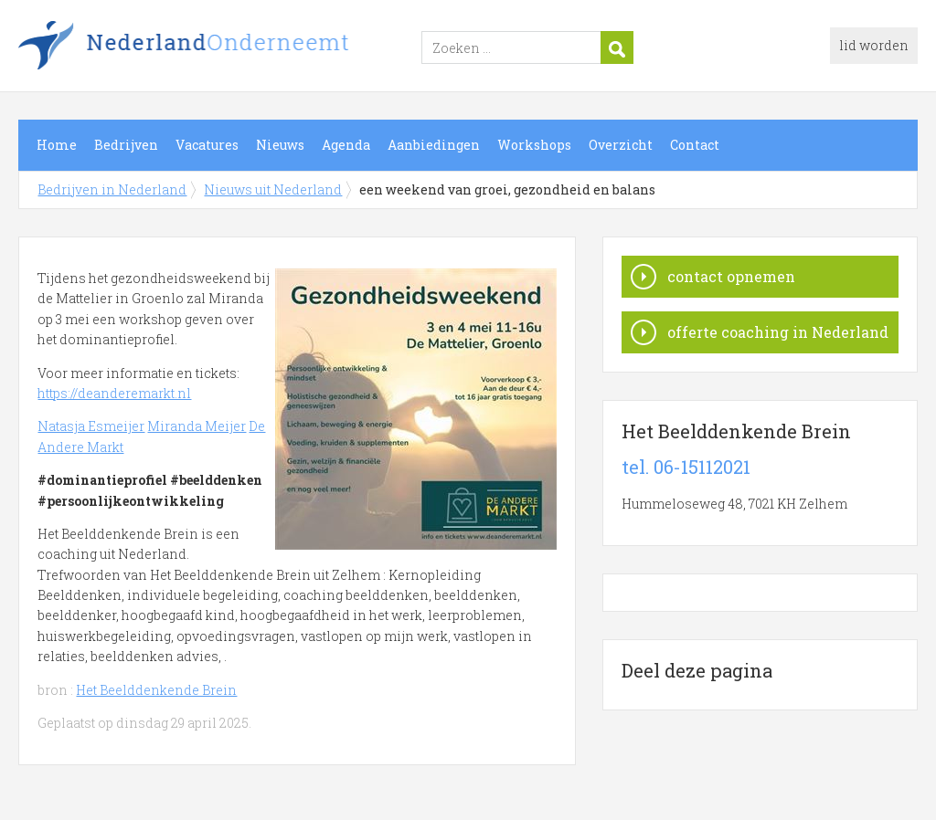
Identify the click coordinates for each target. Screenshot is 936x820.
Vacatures (207, 144)
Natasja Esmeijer (90, 426)
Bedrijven (126, 144)
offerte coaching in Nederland (777, 332)
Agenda (346, 144)
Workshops (534, 144)
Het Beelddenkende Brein (156, 690)
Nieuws (280, 144)
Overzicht (621, 144)
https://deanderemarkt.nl (114, 393)
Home (57, 144)
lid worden (874, 45)
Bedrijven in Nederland (246, 48)
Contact (694, 144)
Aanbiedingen (434, 144)
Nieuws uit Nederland (273, 189)
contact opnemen (731, 276)
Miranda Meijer (196, 426)
